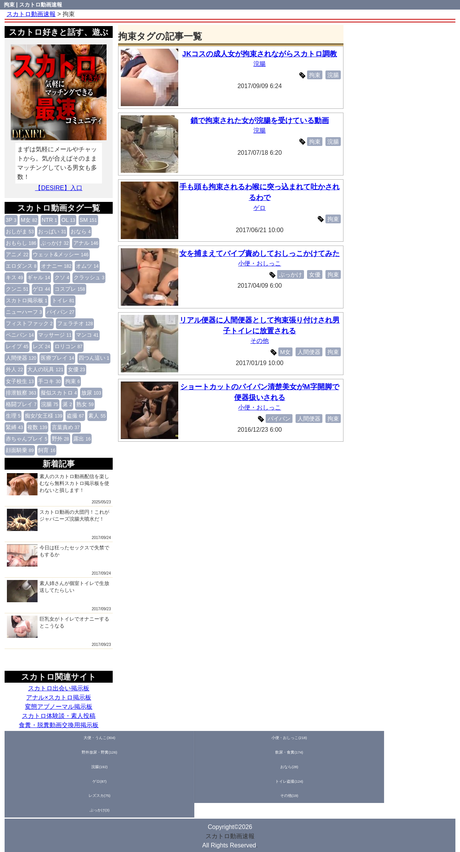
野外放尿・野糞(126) (117, 738)
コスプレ (69, 289)
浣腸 (49, 404)
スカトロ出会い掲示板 (58, 688)
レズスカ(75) (388, 738)
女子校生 (20, 381)
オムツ (87, 266)
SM (88, 220)
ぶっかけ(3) (27, 753)
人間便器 (21, 358)
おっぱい (52, 231)
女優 (76, 369)
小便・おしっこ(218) (72, 738)
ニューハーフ (24, 312)
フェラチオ (75, 323)
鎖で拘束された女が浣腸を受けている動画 (261, 120)
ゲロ (41, 289)
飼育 (46, 450)
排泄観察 (21, 393)
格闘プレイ (21, 404)
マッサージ (54, 335)
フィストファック (29, 323)
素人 (96, 416)
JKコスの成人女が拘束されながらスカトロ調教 (261, 54)
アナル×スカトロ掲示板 (58, 697)
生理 (13, 416)
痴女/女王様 (43, 416)
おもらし (21, 243)
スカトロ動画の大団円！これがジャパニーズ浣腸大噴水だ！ (58, 520)
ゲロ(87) (298, 738)
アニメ (17, 254)
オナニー (56, 266)
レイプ (17, 346)
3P (11, 220)
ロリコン (68, 346)
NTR (49, 220)
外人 (14, 369)
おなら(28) (253, 738)
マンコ (87, 335)
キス (14, 277)
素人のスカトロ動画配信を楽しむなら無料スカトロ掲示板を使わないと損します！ (58, 484)
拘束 (72, 381)
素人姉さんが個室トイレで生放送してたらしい (58, 591)
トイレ (63, 300)
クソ (61, 277)
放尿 (91, 393)
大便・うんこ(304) (27, 738)
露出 (81, 439)
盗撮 (75, 416)
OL (68, 220)
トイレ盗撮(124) (342, 738)
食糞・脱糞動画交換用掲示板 (59, 725)
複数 (37, 427)
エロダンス (21, 266)
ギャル (38, 277)
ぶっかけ (55, 243)
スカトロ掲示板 (27, 300)
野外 (60, 439)
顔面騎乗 (20, 450)
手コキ (49, 381)
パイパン (60, 312)
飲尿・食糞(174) (162, 738)
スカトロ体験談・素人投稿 (58, 716)
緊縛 (14, 427)
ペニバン (20, 335)
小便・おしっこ (261, 274)
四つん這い (94, 358)
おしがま (20, 231)
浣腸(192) (208, 738)
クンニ (17, 289)
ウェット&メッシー (61, 254)
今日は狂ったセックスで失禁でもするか (58, 555)
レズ (41, 346)
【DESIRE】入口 (58, 188)
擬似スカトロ (59, 393)
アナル (86, 243)
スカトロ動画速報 (230, 779)
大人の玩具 (45, 369)
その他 (262, 341)
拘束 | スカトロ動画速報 (33, 5)
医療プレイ (57, 358)
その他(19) (433, 738)
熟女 (85, 404)
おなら (81, 231)
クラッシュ (89, 277)
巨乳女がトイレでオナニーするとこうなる (58, 627)
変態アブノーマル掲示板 (58, 706)
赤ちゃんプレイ (27, 439)
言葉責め (66, 427)
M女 (29, 220)
